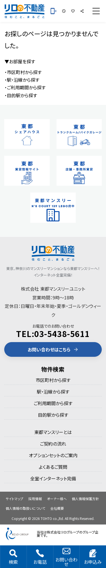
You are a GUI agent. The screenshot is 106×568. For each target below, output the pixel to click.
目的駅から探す (53, 414)
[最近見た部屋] (64, 11)
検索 (13, 557)
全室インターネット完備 (53, 478)
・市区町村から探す (23, 72)
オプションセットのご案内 (53, 455)
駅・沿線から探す (53, 391)
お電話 (40, 557)
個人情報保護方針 (85, 498)
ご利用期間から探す (53, 403)
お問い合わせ (66, 557)
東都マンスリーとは (53, 432)
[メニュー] (96, 11)
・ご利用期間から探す (25, 87)
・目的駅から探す (21, 95)
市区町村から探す (53, 380)
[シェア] (82, 11)
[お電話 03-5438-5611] (53, 11)
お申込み (93, 557)
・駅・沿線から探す (22, 79)
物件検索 (53, 369)
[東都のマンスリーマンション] (24, 11)
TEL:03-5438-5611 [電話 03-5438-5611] (53, 333)
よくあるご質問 (53, 466)
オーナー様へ (57, 498)
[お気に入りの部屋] (73, 11)
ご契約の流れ (53, 443)
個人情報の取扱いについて (25, 508)
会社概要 (57, 508)
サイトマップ (14, 498)
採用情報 (35, 498)
